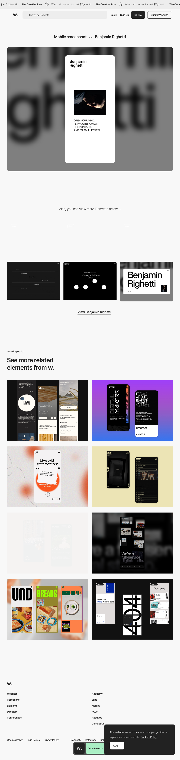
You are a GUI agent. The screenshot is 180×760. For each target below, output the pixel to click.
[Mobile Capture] (132, 410)
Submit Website (159, 14)
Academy (97, 693)
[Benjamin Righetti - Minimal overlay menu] (33, 281)
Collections (13, 699)
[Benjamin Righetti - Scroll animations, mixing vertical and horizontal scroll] (89, 239)
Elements (12, 705)
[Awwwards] (15, 15)
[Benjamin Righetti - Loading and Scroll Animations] (33, 239)
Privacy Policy (51, 739)
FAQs (95, 711)
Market (96, 705)
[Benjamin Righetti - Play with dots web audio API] (89, 281)
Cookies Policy (15, 739)
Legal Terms (33, 739)
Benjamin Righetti (110, 37)
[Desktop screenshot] (146, 281)
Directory (12, 711)
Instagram (90, 739)
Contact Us (98, 723)
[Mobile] (47, 410)
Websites (12, 693)
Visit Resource (95, 748)
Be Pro (138, 14)
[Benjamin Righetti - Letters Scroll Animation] (146, 239)
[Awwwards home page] (79, 748)
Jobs (94, 699)
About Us (97, 717)
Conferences (14, 717)
